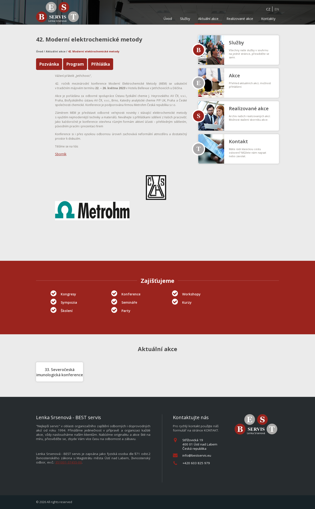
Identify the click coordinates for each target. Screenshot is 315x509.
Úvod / (41, 51)
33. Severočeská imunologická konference (59, 372)
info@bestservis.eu (196, 455)
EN (276, 9)
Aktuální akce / (57, 51)
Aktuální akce (208, 18)
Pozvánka (49, 64)
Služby (185, 18)
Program (75, 64)
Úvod (167, 18)
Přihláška (100, 64)
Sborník (60, 154)
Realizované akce (240, 18)
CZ (268, 9)
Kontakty (268, 18)
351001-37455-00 (68, 462)
